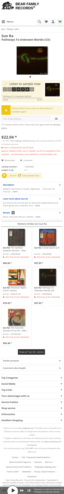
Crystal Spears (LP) (46, 247)
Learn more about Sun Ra (15, 198)
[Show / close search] (39, 21)
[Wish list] (46, 21)
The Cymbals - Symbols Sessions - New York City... (14, 249)
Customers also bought (14, 368)
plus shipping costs (18, 141)
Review (6, 212)
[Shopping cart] (60, 21)
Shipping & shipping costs (45, 467)
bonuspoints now (31, 175)
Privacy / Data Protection (44, 471)
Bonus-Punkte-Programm (20, 462)
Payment (38, 462)
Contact (15, 457)
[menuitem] (7, 21)
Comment (26, 160)
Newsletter (26, 471)
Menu (8, 21)
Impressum (32, 476)
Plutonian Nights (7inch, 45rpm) (15, 289)
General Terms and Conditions (18, 467)
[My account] (53, 21)
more (15, 191)
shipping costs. (28, 428)
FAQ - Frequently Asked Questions (36, 457)
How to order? (13, 471)
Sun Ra (7, 36)
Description (8, 184)
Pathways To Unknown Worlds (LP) (44, 289)
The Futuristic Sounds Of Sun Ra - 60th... (15, 329)
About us (48, 462)
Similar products (11, 360)
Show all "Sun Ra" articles (31, 352)
